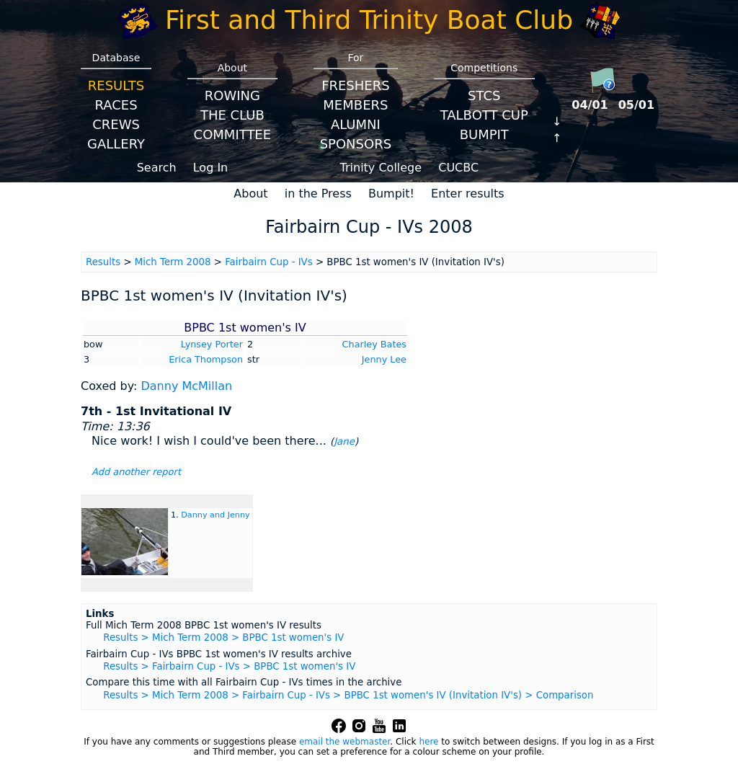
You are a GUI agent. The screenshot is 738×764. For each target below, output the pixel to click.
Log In (210, 167)
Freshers (355, 85)
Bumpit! (391, 193)
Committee (233, 134)
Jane (344, 441)
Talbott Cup (484, 115)
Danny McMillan (186, 386)
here (428, 742)
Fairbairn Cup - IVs (269, 262)
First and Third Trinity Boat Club (369, 20)
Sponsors (355, 143)
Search (157, 167)
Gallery (116, 143)
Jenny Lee (384, 359)
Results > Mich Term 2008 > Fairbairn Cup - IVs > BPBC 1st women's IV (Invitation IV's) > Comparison (348, 695)
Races (115, 104)
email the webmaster (344, 742)
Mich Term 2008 (173, 262)
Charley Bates (374, 344)
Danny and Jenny (215, 515)
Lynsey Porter (212, 344)
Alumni (356, 124)
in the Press (318, 193)
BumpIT (484, 134)
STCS (484, 95)
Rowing (232, 95)
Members (355, 104)
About (250, 193)
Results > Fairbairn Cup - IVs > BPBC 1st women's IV (229, 666)
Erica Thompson (206, 359)
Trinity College (381, 167)
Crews (116, 124)
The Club (232, 115)
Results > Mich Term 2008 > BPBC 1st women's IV (223, 637)
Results (116, 85)
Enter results (467, 193)
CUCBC (458, 167)
